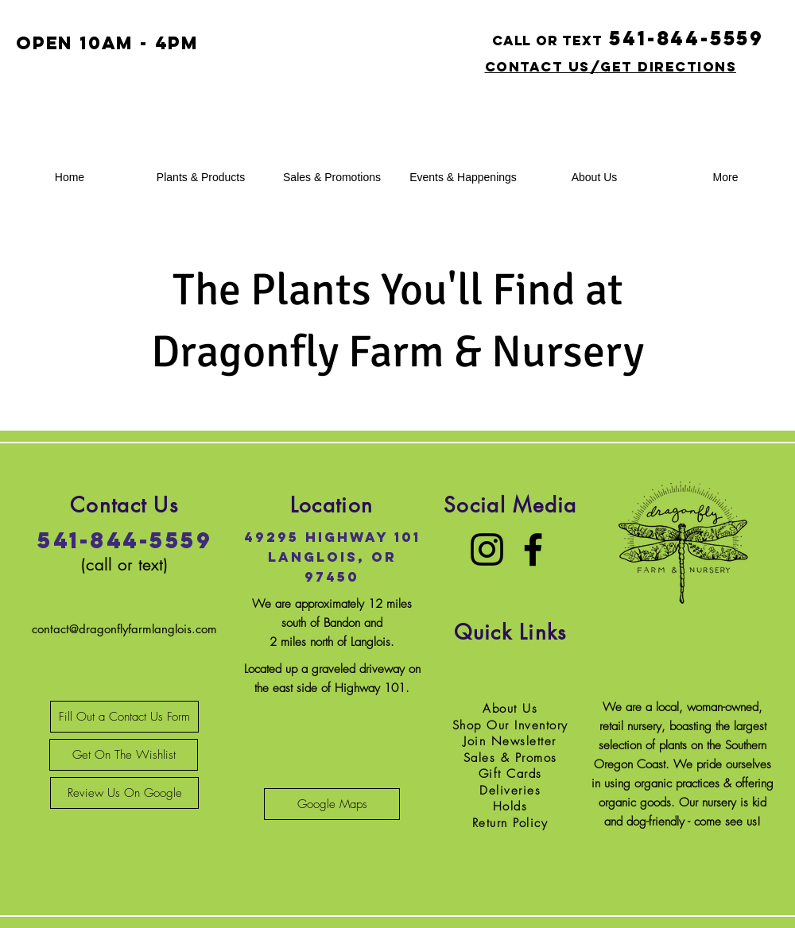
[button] (200, 177)
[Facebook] (533, 549)
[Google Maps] (332, 804)
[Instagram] (487, 549)
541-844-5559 (124, 540)
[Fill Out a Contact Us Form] (124, 717)
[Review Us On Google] (124, 793)
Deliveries (510, 790)
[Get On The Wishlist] (123, 755)
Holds (510, 806)
